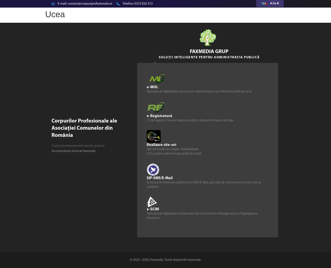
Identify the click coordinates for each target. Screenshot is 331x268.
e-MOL (152, 87)
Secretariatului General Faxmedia (73, 151)
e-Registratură (159, 116)
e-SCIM (153, 209)
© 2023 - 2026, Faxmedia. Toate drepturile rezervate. (165, 260)
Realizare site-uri (161, 145)
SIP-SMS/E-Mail (160, 178)
